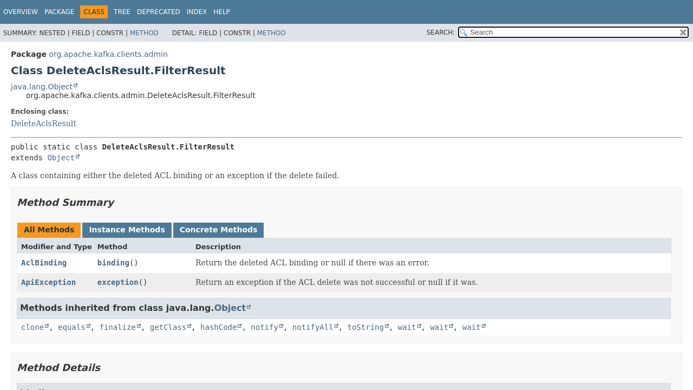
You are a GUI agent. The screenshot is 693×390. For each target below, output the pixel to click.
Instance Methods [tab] (127, 229)
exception (118, 282)
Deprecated (158, 12)
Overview (20, 12)
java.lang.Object (42, 86)
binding (113, 262)
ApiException (48, 282)
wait (407, 327)
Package (59, 12)
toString (366, 327)
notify (264, 327)
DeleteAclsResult (43, 123)
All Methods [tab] (49, 229)
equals (72, 327)
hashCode (218, 327)
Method (144, 33)
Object (61, 157)
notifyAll (313, 327)
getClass (168, 327)
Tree (122, 12)
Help (221, 12)
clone (32, 327)
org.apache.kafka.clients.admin (108, 54)
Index (197, 12)
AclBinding (44, 262)
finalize (117, 327)
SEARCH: (441, 32)
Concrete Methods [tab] (219, 229)
